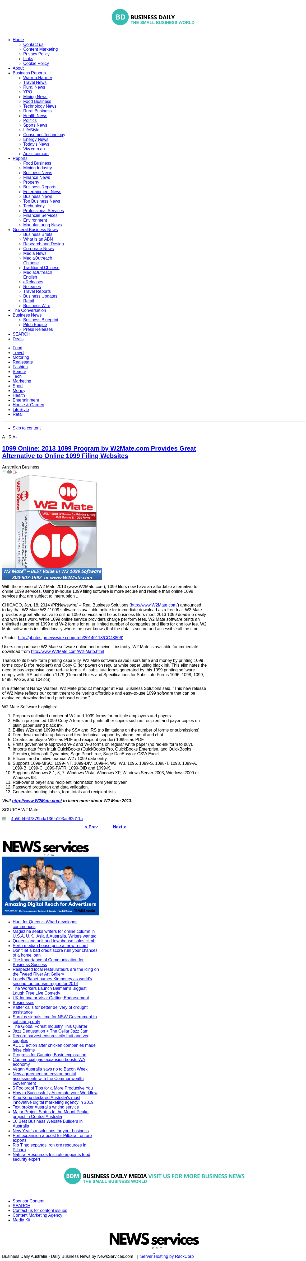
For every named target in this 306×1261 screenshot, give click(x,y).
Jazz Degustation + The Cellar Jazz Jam (51, 1031)
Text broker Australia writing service (46, 1107)
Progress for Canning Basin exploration (49, 1055)
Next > (119, 827)
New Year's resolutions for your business (51, 1131)
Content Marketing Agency (37, 1215)
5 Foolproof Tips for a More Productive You (53, 1088)
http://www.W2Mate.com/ (154, 605)
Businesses (23, 1002)
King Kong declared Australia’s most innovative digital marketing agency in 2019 (53, 1100)
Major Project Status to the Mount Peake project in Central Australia (51, 1114)
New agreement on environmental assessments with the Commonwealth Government (48, 1079)
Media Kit (21, 1220)
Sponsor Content (28, 1201)
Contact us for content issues (40, 1210)
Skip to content (27, 428)
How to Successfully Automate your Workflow (55, 1093)
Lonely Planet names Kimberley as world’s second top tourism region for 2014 (52, 981)
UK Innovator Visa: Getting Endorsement (51, 998)
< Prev (91, 827)
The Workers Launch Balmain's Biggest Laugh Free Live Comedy (49, 990)
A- (15, 437)
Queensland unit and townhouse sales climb (54, 941)
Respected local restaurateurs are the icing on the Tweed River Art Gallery (56, 971)
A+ (4, 437)
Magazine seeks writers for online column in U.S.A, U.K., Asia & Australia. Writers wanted (54, 933)
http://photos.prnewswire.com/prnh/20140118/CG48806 (70, 638)
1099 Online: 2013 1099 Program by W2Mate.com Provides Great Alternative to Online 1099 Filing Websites (99, 452)
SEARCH (21, 1205)
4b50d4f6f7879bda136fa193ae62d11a (47, 818)
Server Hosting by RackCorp (167, 1256)
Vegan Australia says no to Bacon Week (50, 1069)
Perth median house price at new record (50, 945)
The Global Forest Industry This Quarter (50, 1026)
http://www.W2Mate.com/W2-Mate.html (67, 651)
